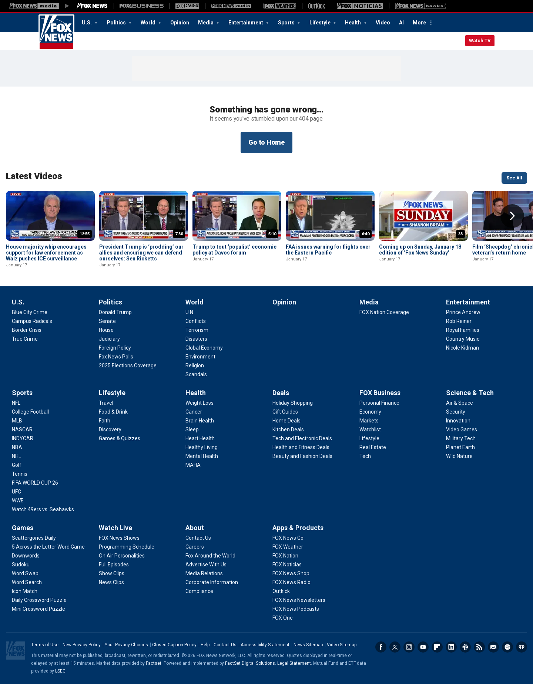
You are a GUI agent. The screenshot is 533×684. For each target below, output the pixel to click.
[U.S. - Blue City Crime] (29, 312)
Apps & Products (298, 528)
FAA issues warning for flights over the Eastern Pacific (328, 250)
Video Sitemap (341, 644)
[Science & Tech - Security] (455, 412)
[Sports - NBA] (17, 447)
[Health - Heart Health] (200, 438)
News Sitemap (308, 644)
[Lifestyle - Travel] (106, 403)
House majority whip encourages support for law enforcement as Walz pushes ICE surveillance (46, 253)
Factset (153, 663)
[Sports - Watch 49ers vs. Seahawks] (43, 509)
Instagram (409, 647)
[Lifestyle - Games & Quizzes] (119, 438)
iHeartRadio (521, 647)
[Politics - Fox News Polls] (116, 357)
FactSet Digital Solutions (250, 663)
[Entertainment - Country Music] (462, 339)
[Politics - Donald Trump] (115, 312)
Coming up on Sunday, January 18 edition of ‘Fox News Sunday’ (420, 250)
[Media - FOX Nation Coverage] (384, 312)
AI (401, 23)
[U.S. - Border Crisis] (26, 330)
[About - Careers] (194, 547)
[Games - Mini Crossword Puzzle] (38, 609)
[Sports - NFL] (16, 403)
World (149, 23)
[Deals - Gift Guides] (285, 412)
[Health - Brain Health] (199, 421)
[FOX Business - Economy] (370, 412)
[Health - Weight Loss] (199, 403)
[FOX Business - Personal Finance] (379, 403)
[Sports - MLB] (17, 421)
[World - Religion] (194, 365)
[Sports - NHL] (16, 456)
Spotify (507, 647)
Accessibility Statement (265, 644)
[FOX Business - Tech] (365, 456)
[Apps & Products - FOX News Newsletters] (298, 600)
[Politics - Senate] (107, 321)
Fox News (56, 32)
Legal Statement (294, 663)
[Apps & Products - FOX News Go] (288, 538)
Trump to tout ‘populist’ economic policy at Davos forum (234, 250)
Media (206, 23)
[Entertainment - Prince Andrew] (463, 312)
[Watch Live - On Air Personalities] (122, 556)
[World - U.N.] (189, 312)
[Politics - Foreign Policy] (115, 348)
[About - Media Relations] (204, 573)
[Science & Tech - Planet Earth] (460, 447)
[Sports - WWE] (18, 500)
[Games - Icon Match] (24, 591)
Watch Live (115, 528)
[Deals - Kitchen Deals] (288, 429)
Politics (117, 23)
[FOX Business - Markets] (369, 421)
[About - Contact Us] (198, 538)
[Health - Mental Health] (201, 456)
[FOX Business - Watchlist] (370, 429)
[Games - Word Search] (27, 582)
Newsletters (493, 647)
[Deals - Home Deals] (286, 421)
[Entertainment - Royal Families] (462, 330)
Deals (280, 393)
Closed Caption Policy (174, 644)
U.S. (87, 23)
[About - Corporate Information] (211, 582)
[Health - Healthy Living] (201, 447)
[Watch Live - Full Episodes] (114, 564)
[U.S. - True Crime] (25, 339)
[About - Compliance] (199, 591)
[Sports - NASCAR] (22, 429)
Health (353, 23)
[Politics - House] (106, 330)
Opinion (179, 23)
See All (514, 178)
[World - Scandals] (196, 374)
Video (383, 23)
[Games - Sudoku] (21, 564)
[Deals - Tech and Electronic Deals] (302, 438)
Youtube (423, 647)
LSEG (60, 671)
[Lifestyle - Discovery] (110, 429)
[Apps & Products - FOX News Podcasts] (295, 609)
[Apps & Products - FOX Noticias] (287, 564)
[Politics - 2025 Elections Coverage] (128, 365)
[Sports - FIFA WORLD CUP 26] (35, 483)
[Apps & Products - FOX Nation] (285, 556)
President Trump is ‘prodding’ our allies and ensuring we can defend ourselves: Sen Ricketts (141, 253)
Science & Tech (470, 393)
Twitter (394, 647)
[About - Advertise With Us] (206, 564)
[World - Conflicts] (195, 321)
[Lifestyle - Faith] (104, 421)
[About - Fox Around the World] (210, 556)
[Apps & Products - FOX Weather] (287, 547)
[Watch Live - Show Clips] (111, 573)
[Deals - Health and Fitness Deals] (300, 447)
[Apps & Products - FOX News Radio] (291, 582)
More (419, 23)
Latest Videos (34, 176)
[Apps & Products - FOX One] (282, 618)
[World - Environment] (200, 357)
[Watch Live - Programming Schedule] (126, 547)
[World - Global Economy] (204, 348)
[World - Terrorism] (196, 330)
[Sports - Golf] (16, 465)
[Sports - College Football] (30, 412)
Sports (287, 23)
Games (22, 528)
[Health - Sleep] (192, 429)
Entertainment (246, 23)
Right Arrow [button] (512, 216)
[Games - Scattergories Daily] (34, 538)
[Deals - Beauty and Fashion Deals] (302, 456)
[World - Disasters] (196, 339)
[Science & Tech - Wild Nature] (459, 456)
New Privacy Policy (82, 644)
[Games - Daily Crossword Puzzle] (39, 600)
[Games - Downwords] (26, 556)
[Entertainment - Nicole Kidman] (462, 348)
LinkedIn (451, 647)
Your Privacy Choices (126, 644)
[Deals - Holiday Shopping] (292, 403)
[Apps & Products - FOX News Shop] (290, 573)
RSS (479, 647)
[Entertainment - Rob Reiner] (459, 321)
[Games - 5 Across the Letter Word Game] (48, 547)
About (194, 528)
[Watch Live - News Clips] (111, 582)
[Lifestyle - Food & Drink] (113, 412)
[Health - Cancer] (193, 412)
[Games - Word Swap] (25, 573)
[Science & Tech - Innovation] (458, 421)
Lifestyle (320, 23)
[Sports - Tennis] (19, 474)
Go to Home (266, 142)
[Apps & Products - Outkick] (281, 591)
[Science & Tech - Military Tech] (461, 438)
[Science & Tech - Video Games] (461, 429)
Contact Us (225, 644)
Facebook (380, 647)
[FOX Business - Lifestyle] (369, 438)
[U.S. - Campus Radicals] (32, 321)
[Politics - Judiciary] (109, 339)
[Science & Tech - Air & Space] (459, 403)
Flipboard (437, 647)
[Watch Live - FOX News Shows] (119, 538)
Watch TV (480, 40)
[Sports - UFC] (16, 492)
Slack (465, 647)
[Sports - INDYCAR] (22, 438)
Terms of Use (44, 644)
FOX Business (379, 393)
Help (205, 644)
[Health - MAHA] (193, 465)
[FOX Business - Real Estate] (372, 447)
